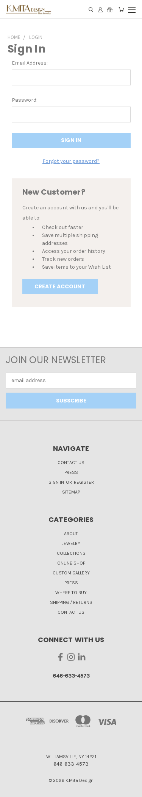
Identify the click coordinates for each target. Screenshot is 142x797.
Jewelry (71, 543)
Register (84, 482)
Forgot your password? (71, 161)
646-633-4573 (71, 675)
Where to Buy (71, 592)
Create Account (59, 286)
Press (71, 472)
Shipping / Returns (71, 602)
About (71, 533)
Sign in (56, 482)
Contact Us (71, 462)
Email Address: (30, 63)
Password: (24, 100)
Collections (71, 553)
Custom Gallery (71, 573)
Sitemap (71, 492)
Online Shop (71, 563)
